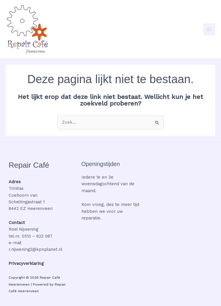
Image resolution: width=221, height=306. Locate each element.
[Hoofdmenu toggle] (209, 29)
